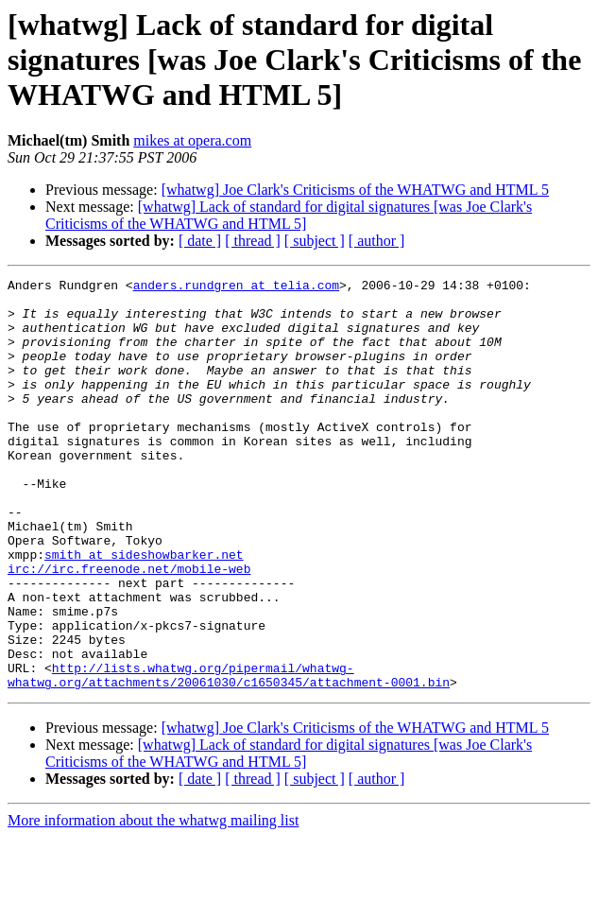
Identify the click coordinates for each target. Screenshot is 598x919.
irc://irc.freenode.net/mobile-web (129, 627)
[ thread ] (253, 241)
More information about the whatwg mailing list (153, 902)
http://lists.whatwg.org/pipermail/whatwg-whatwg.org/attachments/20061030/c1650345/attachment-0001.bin (229, 755)
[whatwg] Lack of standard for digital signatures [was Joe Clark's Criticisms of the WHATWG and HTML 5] (288, 215)
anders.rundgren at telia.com (236, 287)
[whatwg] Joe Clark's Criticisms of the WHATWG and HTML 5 (355, 190)
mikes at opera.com (192, 140)
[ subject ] (314, 241)
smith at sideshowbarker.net (144, 610)
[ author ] (377, 241)
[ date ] (200, 241)
